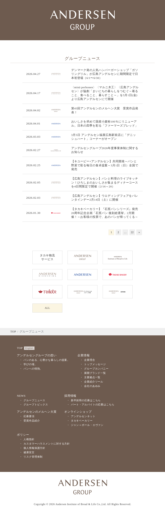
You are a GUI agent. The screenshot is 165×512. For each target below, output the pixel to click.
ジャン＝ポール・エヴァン (87, 425)
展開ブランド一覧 (95, 373)
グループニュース (34, 400)
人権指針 (29, 439)
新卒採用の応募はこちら (86, 400)
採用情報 (70, 396)
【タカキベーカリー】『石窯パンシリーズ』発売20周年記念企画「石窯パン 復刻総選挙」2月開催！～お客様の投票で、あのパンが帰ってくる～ (104, 212)
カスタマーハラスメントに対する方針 (47, 444)
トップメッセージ (95, 364)
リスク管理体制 (33, 457)
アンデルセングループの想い (36, 355)
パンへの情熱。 (33, 369)
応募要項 (29, 416)
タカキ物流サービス (47, 257)
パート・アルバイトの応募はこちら (92, 405)
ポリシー (23, 435)
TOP (13, 332)
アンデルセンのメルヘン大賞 (36, 412)
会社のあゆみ (92, 386)
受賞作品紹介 (32, 421)
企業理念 (89, 360)
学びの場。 (30, 364)
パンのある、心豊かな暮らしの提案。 (47, 360)
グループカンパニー (96, 369)
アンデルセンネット (83, 416)
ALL (47, 308)
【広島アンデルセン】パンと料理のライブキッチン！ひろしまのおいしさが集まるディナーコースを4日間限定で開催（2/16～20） (104, 182)
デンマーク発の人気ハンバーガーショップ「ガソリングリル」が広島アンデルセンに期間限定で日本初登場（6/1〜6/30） (104, 74)
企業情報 (84, 355)
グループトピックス (36, 405)
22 (132, 232)
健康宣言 (29, 452)
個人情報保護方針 (34, 448)
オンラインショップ (78, 412)
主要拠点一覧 (92, 377)
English (29, 348)
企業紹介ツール (93, 382)
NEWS (21, 396)
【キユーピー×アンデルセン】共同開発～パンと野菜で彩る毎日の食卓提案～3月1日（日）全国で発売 (104, 165)
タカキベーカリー (82, 421)
